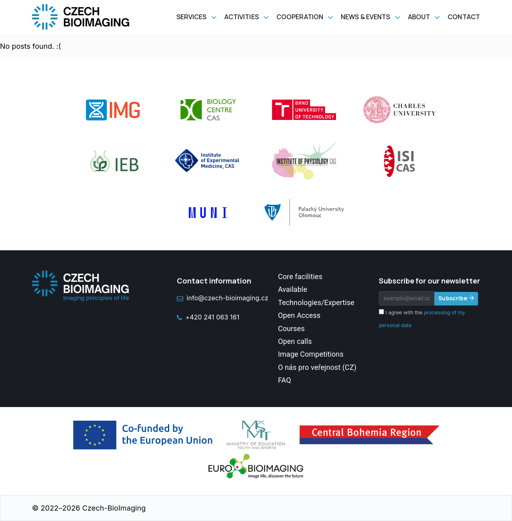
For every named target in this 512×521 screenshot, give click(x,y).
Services (191, 16)
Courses (291, 328)
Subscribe (452, 298)
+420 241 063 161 (208, 317)
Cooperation (299, 16)
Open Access (299, 315)
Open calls (295, 341)
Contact (464, 16)
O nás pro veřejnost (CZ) (317, 367)
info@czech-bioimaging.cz (222, 298)
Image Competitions (311, 354)
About (419, 16)
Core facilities (300, 276)
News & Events (365, 16)
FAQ (284, 380)
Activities (241, 16)
